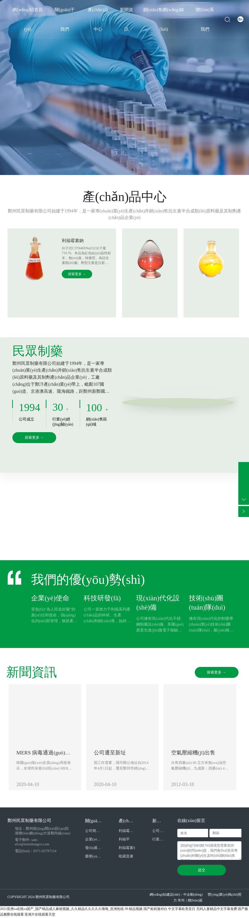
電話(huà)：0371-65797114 (35, 851)
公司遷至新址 (111, 753)
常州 (181, 901)
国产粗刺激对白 (155, 909)
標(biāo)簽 (195, 901)
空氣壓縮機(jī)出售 (196, 753)
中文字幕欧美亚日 (181, 909)
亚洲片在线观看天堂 (40, 915)
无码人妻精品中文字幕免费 (216, 909)
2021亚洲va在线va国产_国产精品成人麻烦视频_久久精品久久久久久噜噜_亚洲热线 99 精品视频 (71, 909)
